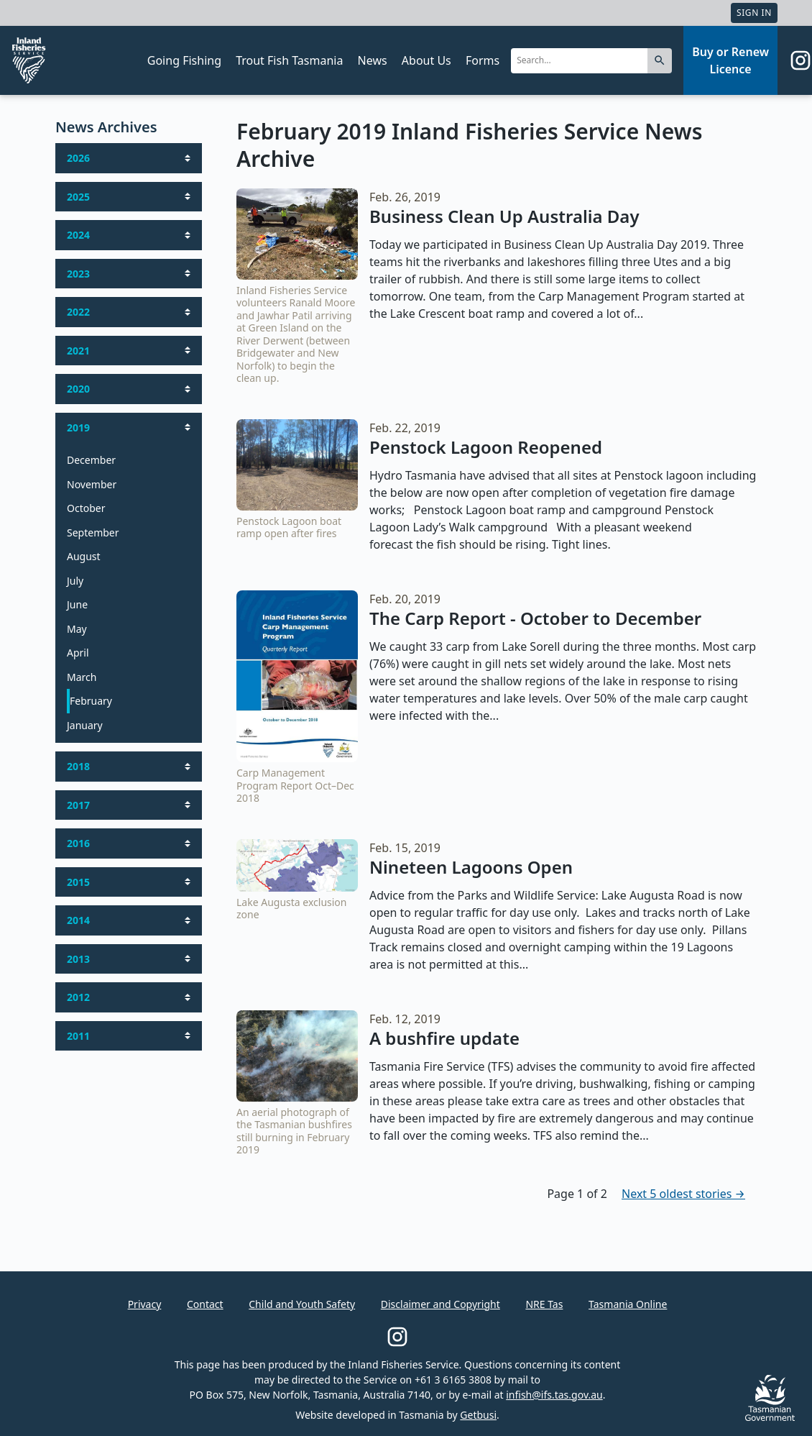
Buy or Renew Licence (730, 60)
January (85, 725)
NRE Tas (544, 1304)
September (93, 532)
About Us (426, 60)
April (78, 652)
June (77, 604)
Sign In (754, 12)
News (372, 60)
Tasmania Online (628, 1304)
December (91, 460)
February (91, 701)
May (77, 629)
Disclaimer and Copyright (440, 1304)
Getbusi (478, 1415)
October (86, 508)
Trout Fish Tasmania (289, 60)
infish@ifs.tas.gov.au (554, 1394)
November (91, 484)
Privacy (145, 1304)
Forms (482, 60)
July (75, 580)
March (81, 677)
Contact (205, 1304)
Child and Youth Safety (302, 1304)
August (84, 556)
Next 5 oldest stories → (683, 1194)
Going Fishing (184, 60)
